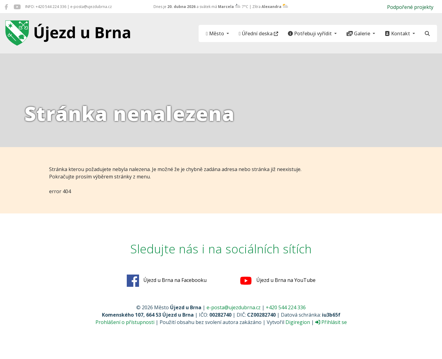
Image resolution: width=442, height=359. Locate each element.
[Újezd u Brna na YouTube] (17, 6)
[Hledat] (427, 33)
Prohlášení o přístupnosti (124, 322)
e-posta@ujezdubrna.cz (234, 307)
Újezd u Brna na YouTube (278, 281)
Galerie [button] (359, 33)
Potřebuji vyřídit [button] (310, 33)
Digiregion (297, 322)
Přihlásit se (331, 322)
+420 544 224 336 (286, 307)
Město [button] (215, 33)
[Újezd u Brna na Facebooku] (6, 6)
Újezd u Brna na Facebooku (167, 281)
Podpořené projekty (410, 7)
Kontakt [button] (398, 33)
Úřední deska (258, 33)
